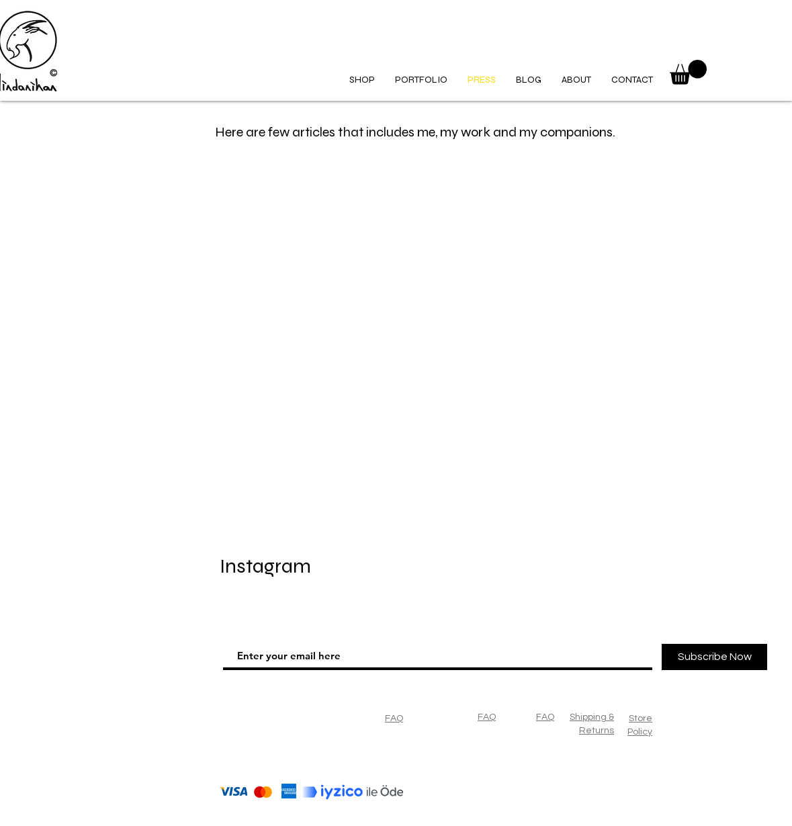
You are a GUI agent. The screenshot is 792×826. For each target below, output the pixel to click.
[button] (688, 72)
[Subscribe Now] (714, 657)
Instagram (265, 566)
